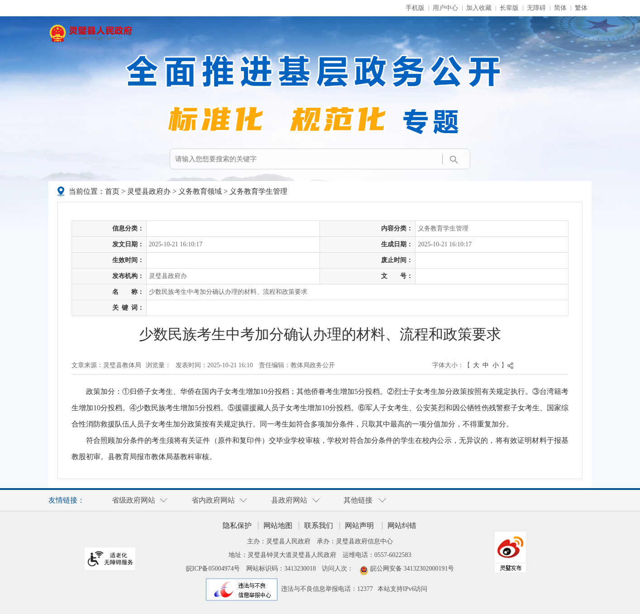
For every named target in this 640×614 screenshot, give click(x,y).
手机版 (415, 8)
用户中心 (445, 8)
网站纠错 (401, 525)
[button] (509, 8)
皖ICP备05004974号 (213, 568)
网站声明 (359, 525)
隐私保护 (237, 525)
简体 (560, 8)
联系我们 (318, 525)
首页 (112, 191)
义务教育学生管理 (258, 191)
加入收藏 (479, 8)
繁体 (581, 8)
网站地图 (277, 525)
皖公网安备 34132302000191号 (412, 568)
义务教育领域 (200, 191)
